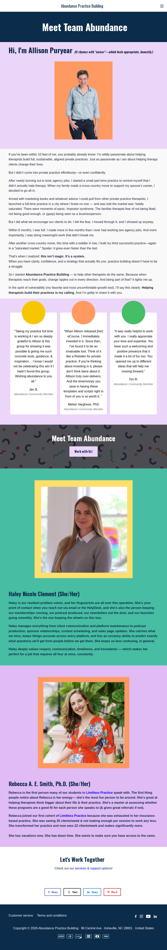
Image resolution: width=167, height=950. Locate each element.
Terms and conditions (52, 915)
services (80, 868)
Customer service (21, 915)
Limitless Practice (99, 792)
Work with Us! (83, 451)
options (101, 868)
